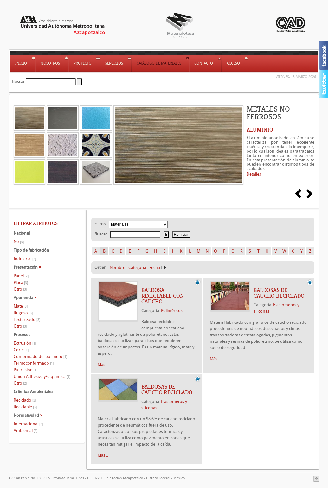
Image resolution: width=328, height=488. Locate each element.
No (19, 241)
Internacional (28, 424)
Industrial (25, 258)
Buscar (18, 81)
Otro (20, 289)
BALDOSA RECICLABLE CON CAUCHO (162, 296)
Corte (21, 349)
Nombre (117, 267)
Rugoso (23, 312)
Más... (103, 364)
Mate (21, 306)
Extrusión (25, 343)
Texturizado (27, 319)
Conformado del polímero (40, 356)
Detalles (254, 174)
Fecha (154, 267)
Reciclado (25, 400)
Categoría (137, 267)
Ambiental (25, 430)
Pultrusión (25, 369)
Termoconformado (34, 363)
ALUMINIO (260, 129)
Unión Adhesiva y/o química (42, 376)
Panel (21, 275)
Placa (21, 282)
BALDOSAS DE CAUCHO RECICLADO (279, 293)
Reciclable (25, 406)
